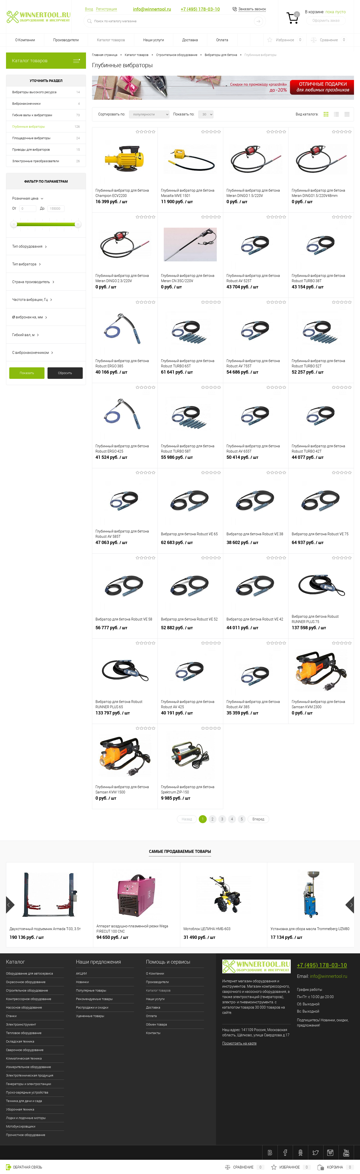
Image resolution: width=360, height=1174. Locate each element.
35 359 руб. (255, 715)
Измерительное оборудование (28, 1067)
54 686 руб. (255, 375)
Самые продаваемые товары (180, 851)
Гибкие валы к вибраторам (32, 115)
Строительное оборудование (27, 990)
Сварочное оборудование (25, 1050)
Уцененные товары (90, 1016)
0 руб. (255, 204)
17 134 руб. (286, 937)
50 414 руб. (255, 460)
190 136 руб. (27, 937)
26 (78, 161)
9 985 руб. (190, 801)
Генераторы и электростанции (28, 1084)
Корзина (336, 1167)
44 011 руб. (255, 630)
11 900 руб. (190, 204)
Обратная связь (24, 1167)
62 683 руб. (190, 545)
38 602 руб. (255, 545)
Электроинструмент (21, 1024)
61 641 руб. (190, 375)
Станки (11, 1016)
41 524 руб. (125, 460)
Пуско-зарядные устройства (27, 1092)
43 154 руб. (321, 289)
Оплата (222, 40)
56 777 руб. (125, 630)
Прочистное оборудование (25, 1135)
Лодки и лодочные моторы (26, 1118)
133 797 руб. (125, 715)
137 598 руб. (321, 630)
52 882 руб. (190, 630)
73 (78, 115)
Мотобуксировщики (20, 1126)
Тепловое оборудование (24, 1033)
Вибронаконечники (26, 103)
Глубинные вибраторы (28, 126)
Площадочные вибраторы (31, 138)
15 (78, 149)
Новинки (82, 982)
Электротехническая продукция (29, 1075)
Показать (27, 373)
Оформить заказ (326, 20)
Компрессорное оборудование (28, 999)
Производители (66, 40)
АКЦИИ (81, 973)
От (14, 208)
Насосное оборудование (24, 1007)
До (42, 208)
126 (77, 126)
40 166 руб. (125, 375)
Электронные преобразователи (35, 161)
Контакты (153, 1033)
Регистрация (106, 9)
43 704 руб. (255, 289)
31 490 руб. (199, 937)
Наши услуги (153, 40)
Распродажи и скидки (92, 1007)
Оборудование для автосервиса (29, 973)
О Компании (25, 40)
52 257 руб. (321, 375)
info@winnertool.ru (152, 9)
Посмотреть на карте (239, 1043)
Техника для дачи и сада (24, 1101)
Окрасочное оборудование (26, 982)
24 (78, 138)
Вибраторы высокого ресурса (34, 92)
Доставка (190, 40)
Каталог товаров (111, 40)
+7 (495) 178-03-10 (200, 9)
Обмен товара (156, 1024)
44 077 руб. (321, 460)
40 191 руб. (190, 715)
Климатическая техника (24, 1058)
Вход (89, 9)
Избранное (291, 1167)
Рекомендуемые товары (94, 999)
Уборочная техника (20, 1109)
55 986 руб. (190, 460)
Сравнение (244, 1167)
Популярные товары (91, 990)
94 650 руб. (112, 937)
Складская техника (20, 1041)
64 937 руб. (321, 545)
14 (78, 92)
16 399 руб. (125, 204)
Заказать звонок (252, 9)
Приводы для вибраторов (31, 149)
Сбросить (65, 373)
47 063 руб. (125, 545)
